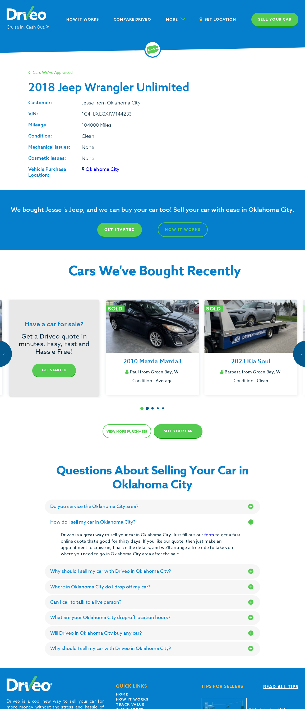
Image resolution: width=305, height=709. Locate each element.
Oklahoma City (100, 169)
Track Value (130, 704)
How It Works (183, 229)
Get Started (119, 229)
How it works (132, 699)
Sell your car (275, 19)
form (209, 535)
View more (127, 431)
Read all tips (280, 687)
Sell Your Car (178, 431)
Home (122, 694)
